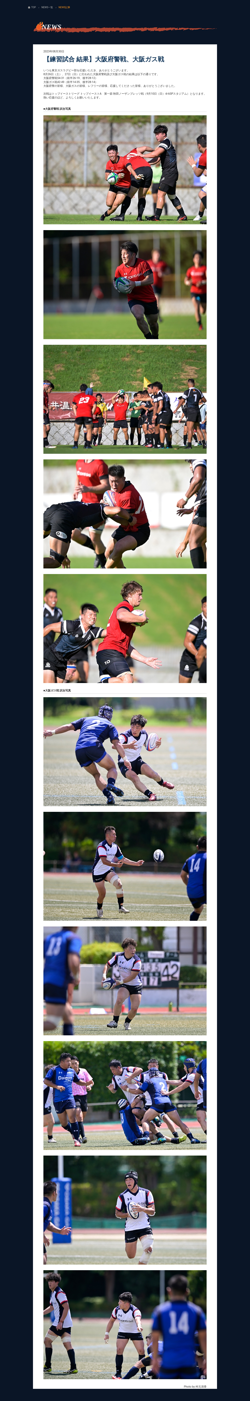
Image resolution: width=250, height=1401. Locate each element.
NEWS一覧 (47, 7)
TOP (33, 7)
